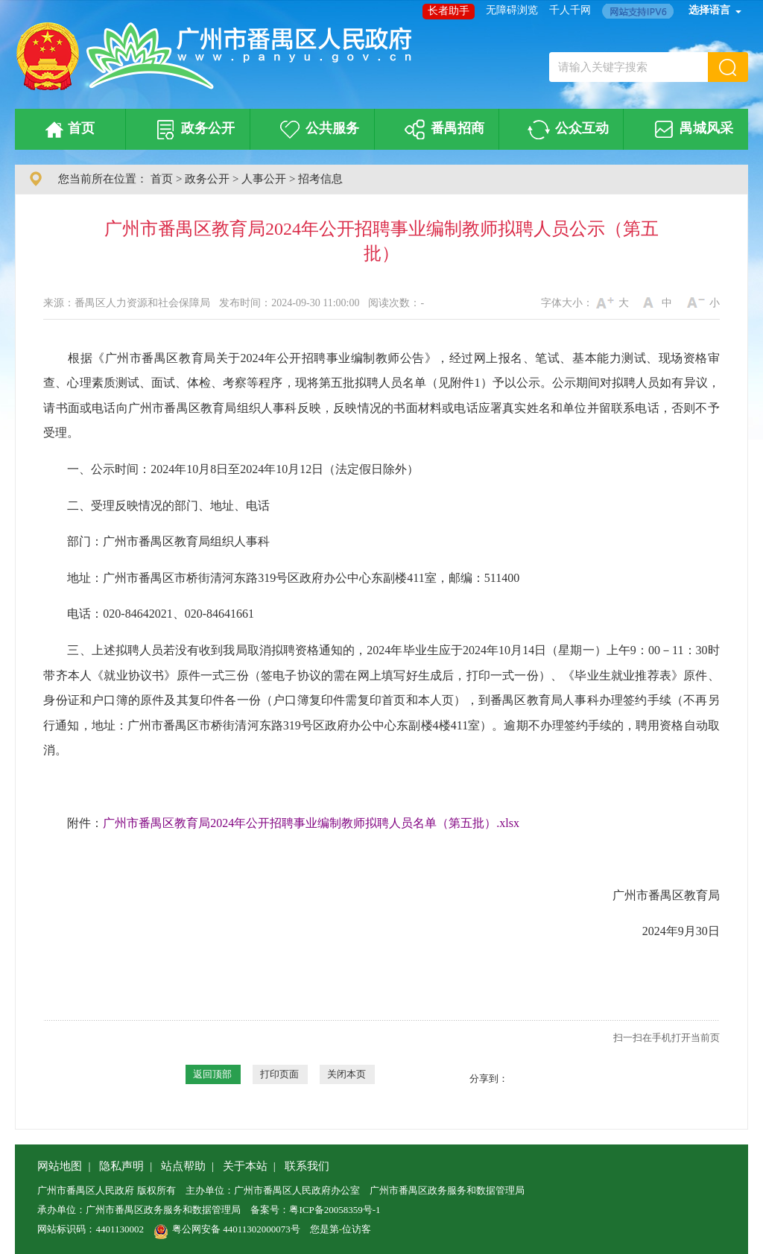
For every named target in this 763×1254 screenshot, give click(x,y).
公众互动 (566, 130)
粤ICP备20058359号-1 (334, 1209)
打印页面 (279, 1074)
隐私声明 (121, 1166)
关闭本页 (346, 1074)
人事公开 (263, 179)
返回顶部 (212, 1074)
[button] (728, 67)
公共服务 (317, 130)
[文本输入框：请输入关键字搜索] (628, 67)
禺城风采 (691, 130)
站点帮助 (183, 1166)
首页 (67, 130)
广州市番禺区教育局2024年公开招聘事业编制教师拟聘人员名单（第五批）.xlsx (311, 823)
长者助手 (448, 10)
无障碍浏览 (512, 10)
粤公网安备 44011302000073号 (226, 1229)
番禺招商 (441, 130)
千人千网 (570, 10)
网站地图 (59, 1166)
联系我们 (307, 1166)
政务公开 (193, 130)
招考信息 (320, 179)
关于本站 (245, 1166)
